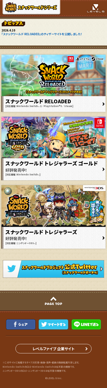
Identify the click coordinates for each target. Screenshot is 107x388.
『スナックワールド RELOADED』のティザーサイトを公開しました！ (41, 34)
